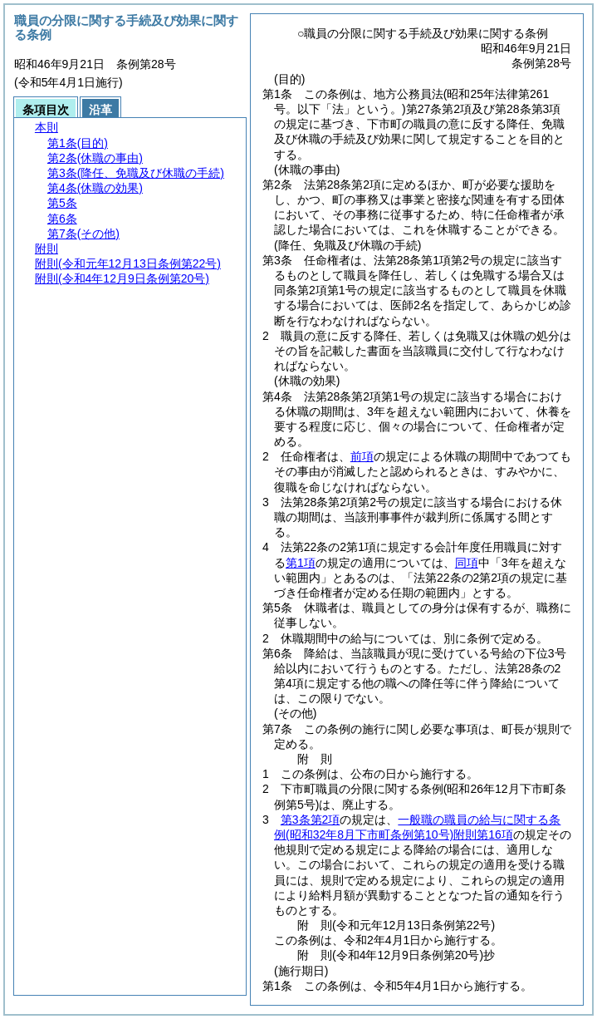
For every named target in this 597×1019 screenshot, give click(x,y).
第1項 (301, 562)
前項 (362, 456)
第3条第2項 (310, 819)
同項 (466, 562)
